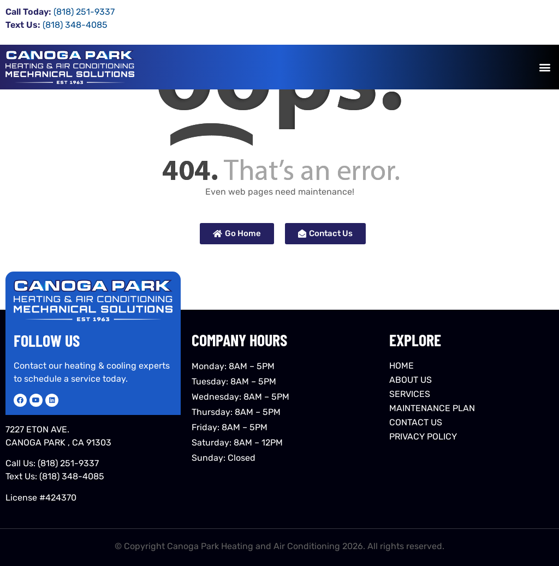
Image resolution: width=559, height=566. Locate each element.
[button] (545, 67)
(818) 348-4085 (71, 476)
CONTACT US (415, 422)
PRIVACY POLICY (423, 436)
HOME (401, 365)
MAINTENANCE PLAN (432, 408)
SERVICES (409, 394)
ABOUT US (410, 380)
